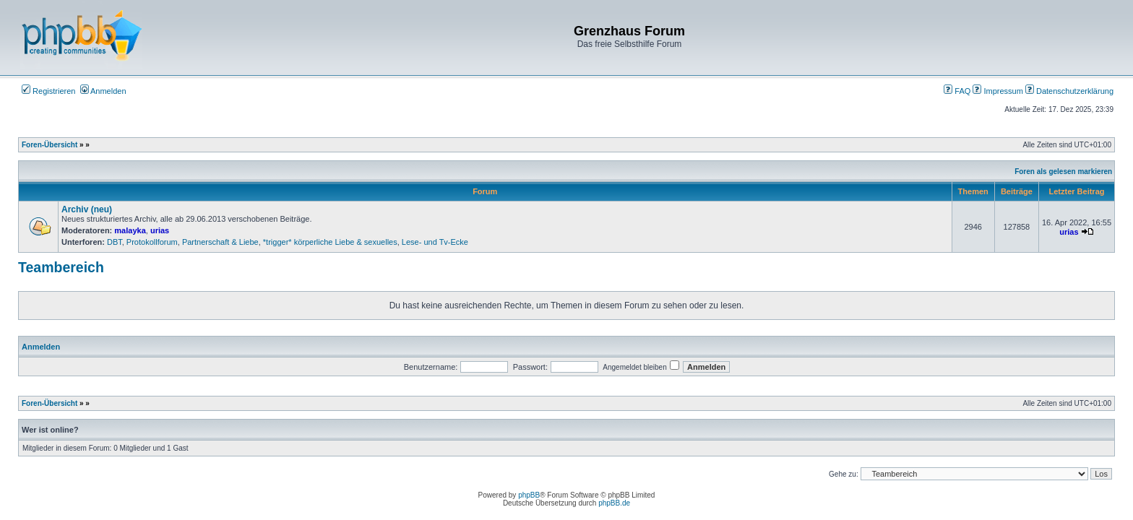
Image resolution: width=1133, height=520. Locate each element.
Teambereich (61, 267)
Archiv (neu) (86, 209)
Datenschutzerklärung (1069, 91)
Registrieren (48, 91)
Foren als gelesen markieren (1063, 172)
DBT (114, 242)
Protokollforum (152, 242)
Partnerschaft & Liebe (220, 242)
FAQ (957, 91)
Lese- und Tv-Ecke (435, 242)
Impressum (997, 91)
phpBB (529, 495)
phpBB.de (614, 503)
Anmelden (103, 91)
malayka (129, 230)
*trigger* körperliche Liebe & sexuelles (330, 242)
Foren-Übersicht (49, 145)
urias (159, 230)
